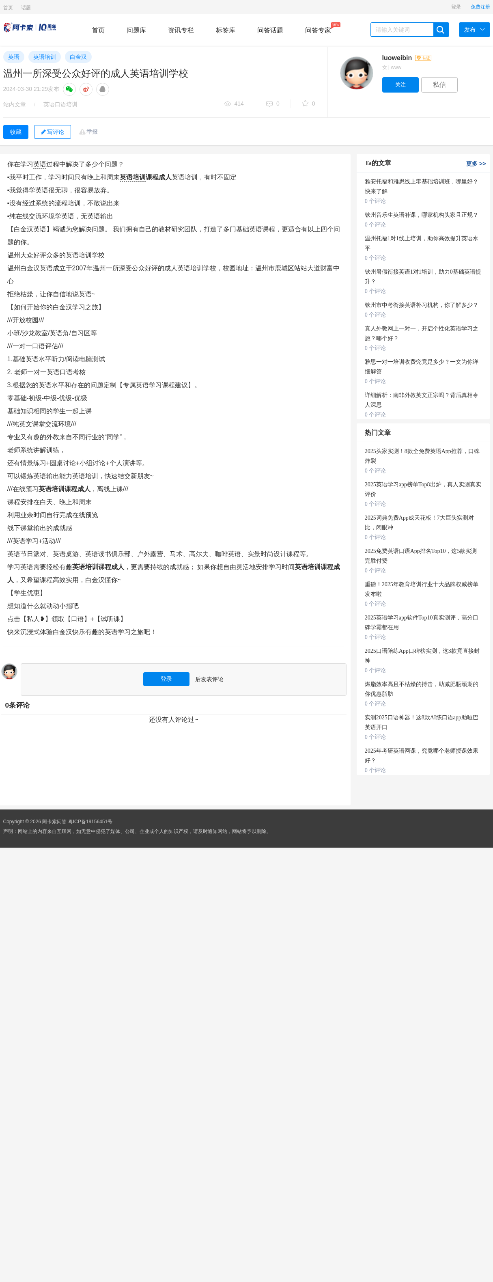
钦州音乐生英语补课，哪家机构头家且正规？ (421, 215)
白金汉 (78, 57)
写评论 (52, 132)
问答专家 (318, 28)
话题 (26, 8)
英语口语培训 (60, 104)
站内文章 (14, 104)
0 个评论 (375, 201)
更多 (476, 163)
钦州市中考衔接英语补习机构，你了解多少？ (421, 305)
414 (234, 104)
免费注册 (480, 7)
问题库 (136, 30)
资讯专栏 (181, 30)
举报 (92, 131)
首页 (8, 8)
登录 (456, 7)
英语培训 (44, 57)
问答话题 (270, 30)
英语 (13, 57)
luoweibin (406, 57)
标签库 (225, 30)
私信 (439, 84)
